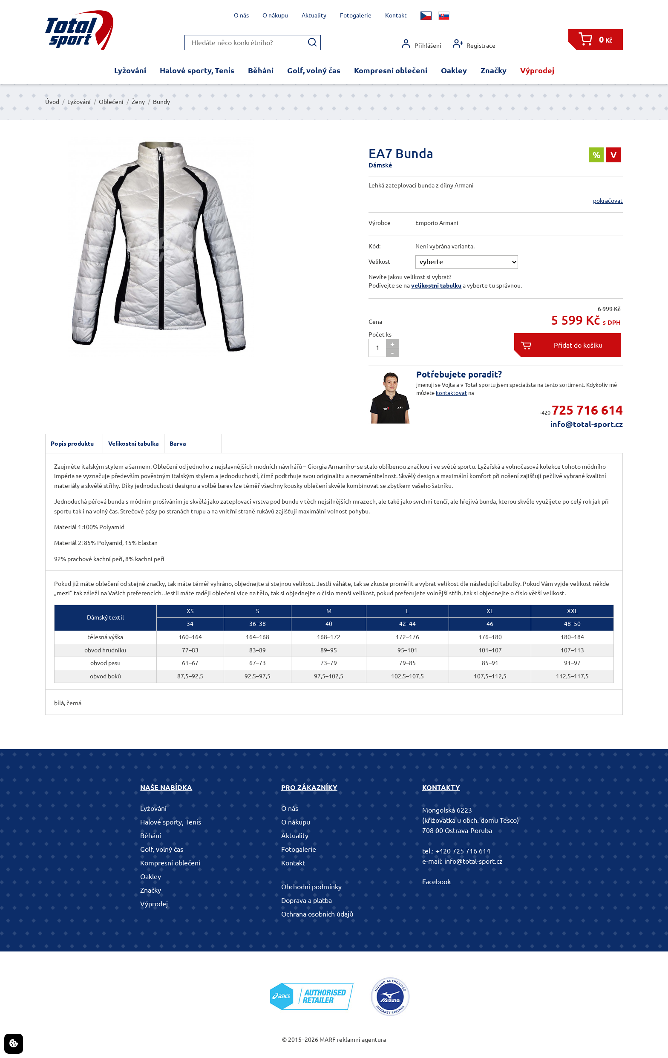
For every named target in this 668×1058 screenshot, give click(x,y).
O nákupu (275, 15)
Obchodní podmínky (311, 887)
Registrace (474, 43)
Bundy (161, 101)
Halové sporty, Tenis (197, 70)
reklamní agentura (361, 1039)
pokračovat (608, 200)
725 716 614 (587, 410)
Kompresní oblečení (390, 70)
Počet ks (380, 334)
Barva (178, 443)
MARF (328, 1039)
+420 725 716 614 (462, 851)
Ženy (138, 101)
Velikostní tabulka (133, 443)
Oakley (454, 70)
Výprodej (537, 70)
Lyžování (130, 70)
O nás (241, 15)
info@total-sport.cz (586, 424)
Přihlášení (421, 43)
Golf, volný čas (313, 70)
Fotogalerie (355, 15)
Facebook (436, 881)
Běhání (261, 70)
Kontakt (396, 15)
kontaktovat (451, 393)
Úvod (52, 101)
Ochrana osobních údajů (317, 914)
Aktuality (314, 15)
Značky (494, 70)
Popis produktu (72, 443)
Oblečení (111, 101)
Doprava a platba (306, 900)
